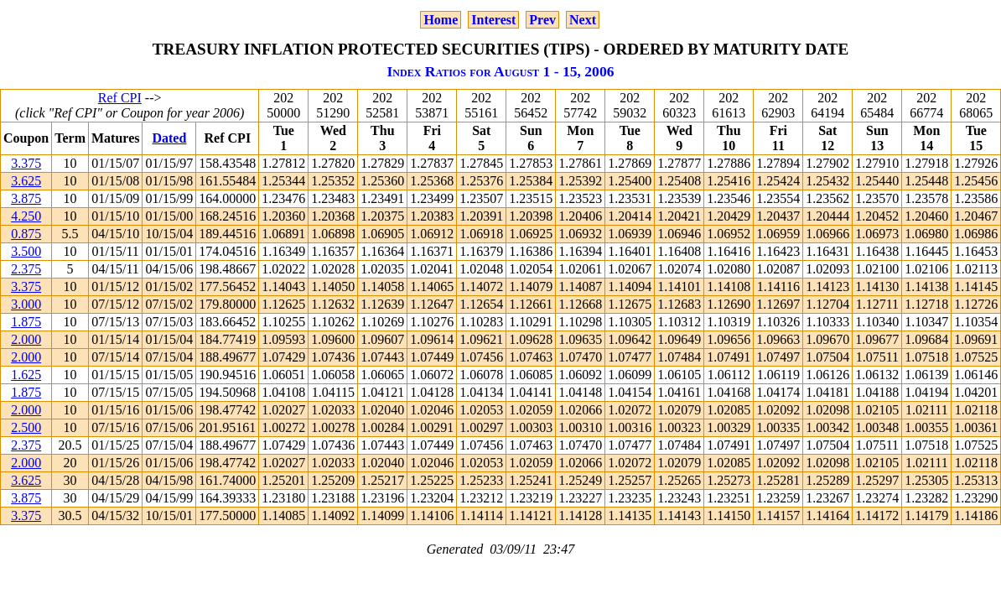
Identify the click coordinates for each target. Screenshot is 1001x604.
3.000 (26, 304)
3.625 (26, 181)
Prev (542, 20)
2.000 (26, 339)
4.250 (26, 216)
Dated (169, 138)
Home (440, 20)
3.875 (26, 198)
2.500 (26, 427)
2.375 (26, 269)
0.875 (26, 233)
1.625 (26, 374)
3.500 (26, 251)
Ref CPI (120, 98)
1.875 (26, 322)
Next (582, 20)
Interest (493, 20)
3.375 (26, 163)
